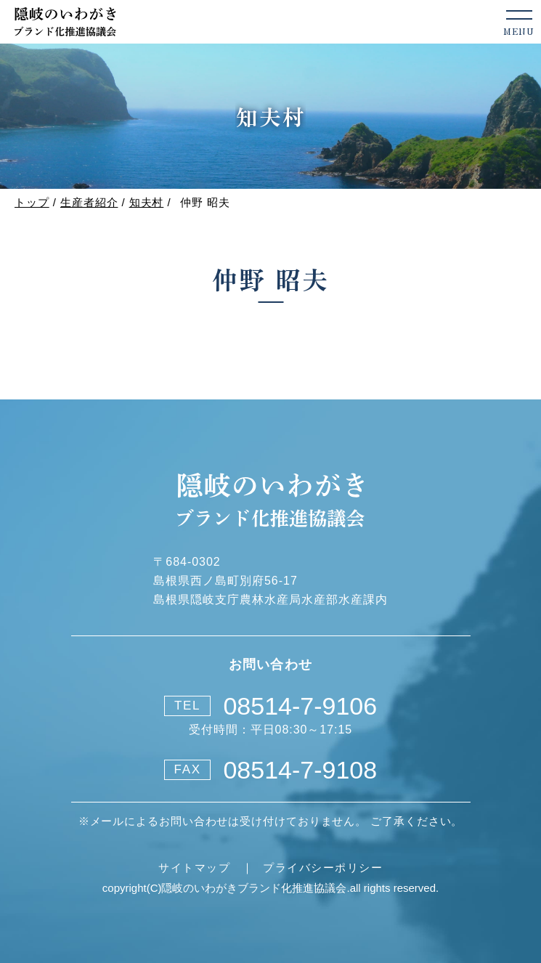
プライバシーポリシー (323, 867)
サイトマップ (194, 867)
